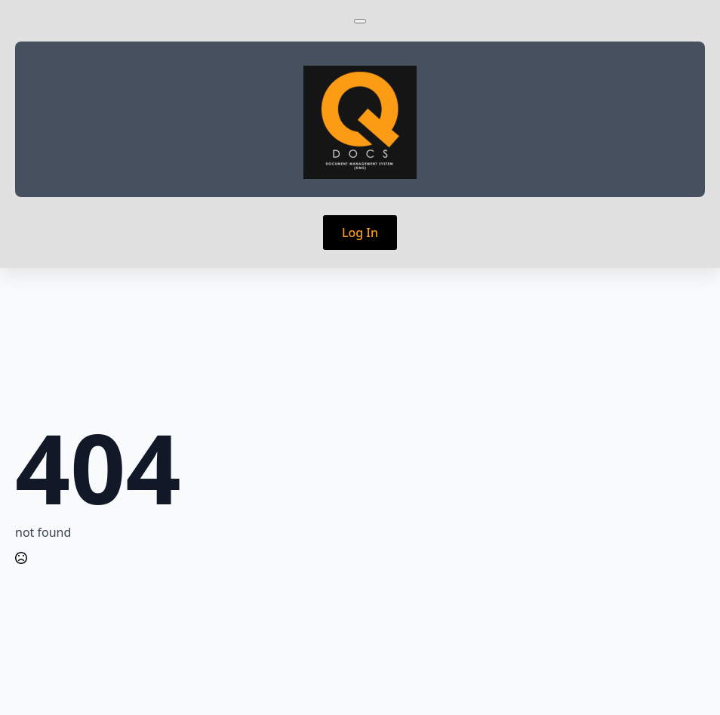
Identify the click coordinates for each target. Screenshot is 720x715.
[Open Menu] (360, 21)
